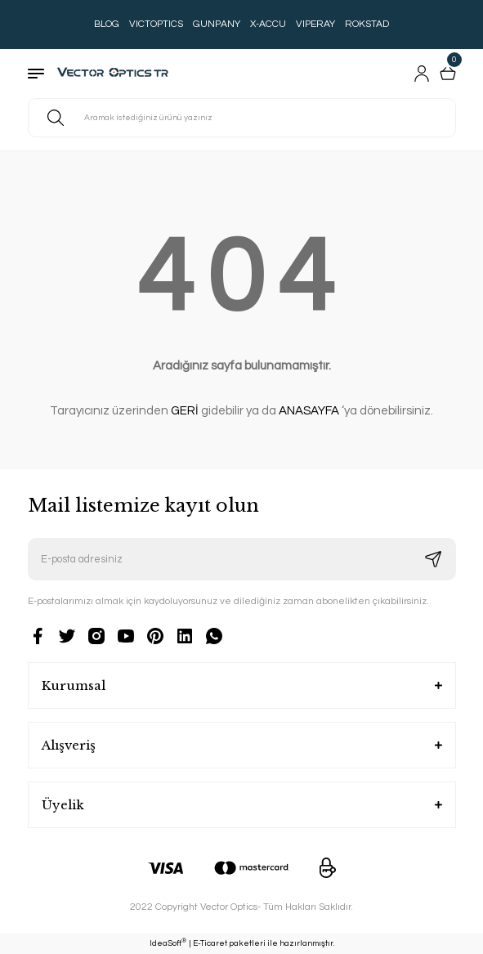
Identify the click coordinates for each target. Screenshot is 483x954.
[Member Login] (422, 73)
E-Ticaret (210, 943)
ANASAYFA (309, 411)
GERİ (185, 411)
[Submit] (433, 559)
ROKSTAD (367, 24)
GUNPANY (216, 24)
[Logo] (116, 73)
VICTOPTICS (156, 24)
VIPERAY (315, 24)
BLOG (106, 24)
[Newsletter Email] (242, 559)
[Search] (242, 117)
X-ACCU (268, 24)
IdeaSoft (168, 942)
